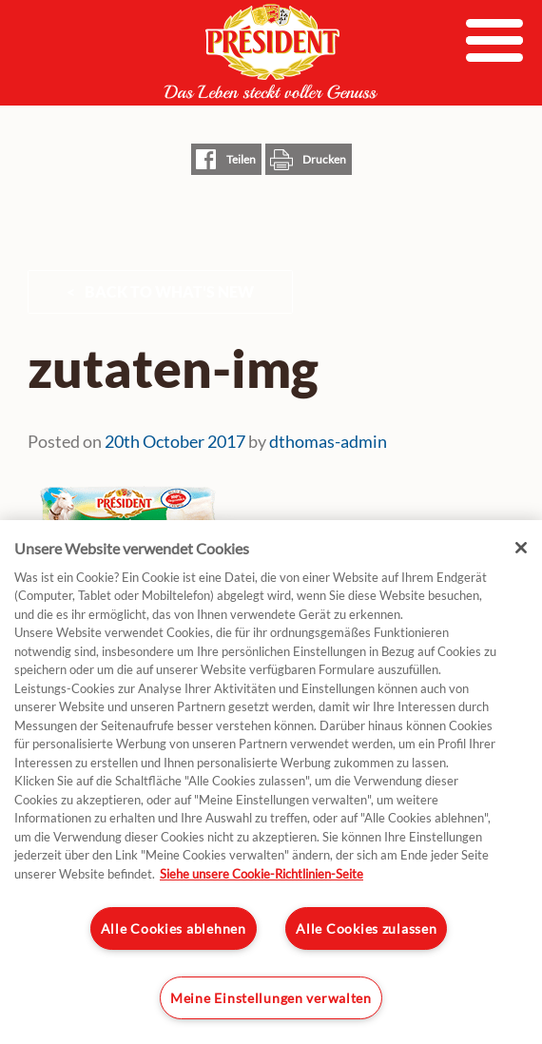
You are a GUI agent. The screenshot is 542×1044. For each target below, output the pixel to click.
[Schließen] (521, 548)
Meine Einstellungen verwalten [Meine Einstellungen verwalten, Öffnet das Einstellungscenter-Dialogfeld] (271, 998)
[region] (271, 782)
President (271, 51)
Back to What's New (169, 291)
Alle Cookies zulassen (366, 928)
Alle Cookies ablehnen (173, 928)
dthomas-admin (328, 441)
